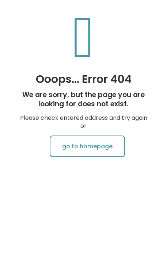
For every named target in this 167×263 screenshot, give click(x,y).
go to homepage (87, 146)
